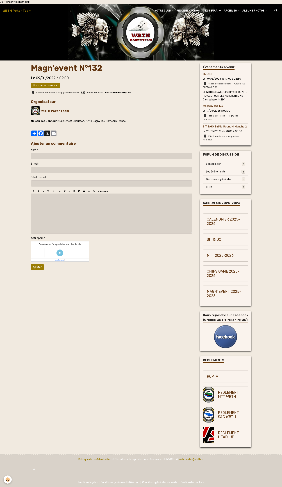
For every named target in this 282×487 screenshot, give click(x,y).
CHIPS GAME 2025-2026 (223, 273)
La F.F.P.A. (212, 10)
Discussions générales (225, 179)
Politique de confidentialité (94, 459)
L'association (225, 164)
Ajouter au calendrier (45, 85)
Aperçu (102, 191)
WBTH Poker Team (55, 111)
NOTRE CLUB (162, 10)
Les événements (225, 171)
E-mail (34, 163)
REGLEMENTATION (188, 10)
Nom (33, 150)
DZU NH (208, 74)
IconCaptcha (59, 260)
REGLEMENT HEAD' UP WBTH (228, 435)
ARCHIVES (230, 10)
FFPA (225, 187)
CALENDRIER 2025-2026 (223, 221)
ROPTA (212, 376)
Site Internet (38, 177)
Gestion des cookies (192, 482)
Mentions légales (88, 482)
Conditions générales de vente (160, 482)
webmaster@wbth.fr (191, 459)
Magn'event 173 (213, 105)
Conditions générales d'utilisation (120, 482)
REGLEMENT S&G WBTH (228, 415)
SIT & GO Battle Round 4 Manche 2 (225, 126)
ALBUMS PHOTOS (253, 10)
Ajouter (37, 267)
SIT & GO (214, 239)
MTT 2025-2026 (220, 255)
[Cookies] (8, 479)
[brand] (17, 10)
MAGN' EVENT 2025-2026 (224, 293)
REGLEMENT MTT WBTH (228, 395)
